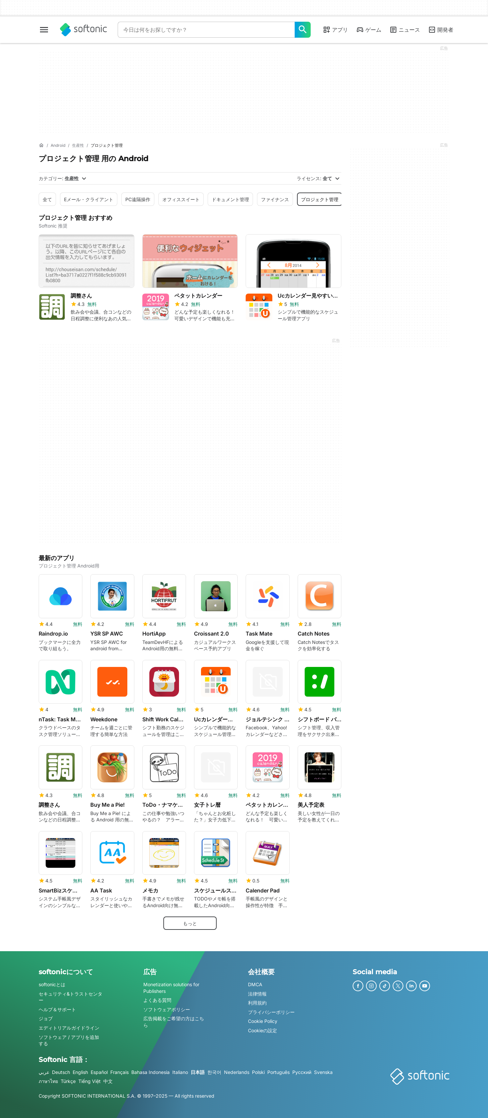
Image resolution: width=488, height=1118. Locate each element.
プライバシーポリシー (271, 1012)
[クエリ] (206, 30)
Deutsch (61, 1072)
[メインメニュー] (44, 29)
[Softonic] (83, 29)
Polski (258, 1072)
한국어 (214, 1072)
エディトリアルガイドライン (69, 1028)
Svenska (323, 1072)
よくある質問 (157, 1000)
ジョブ (46, 1019)
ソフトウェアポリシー (166, 1009)
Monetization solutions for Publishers (171, 988)
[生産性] (78, 145)
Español (99, 1072)
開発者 (440, 30)
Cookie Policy (262, 1021)
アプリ (335, 30)
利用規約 (257, 1003)
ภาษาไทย (48, 1081)
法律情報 (257, 994)
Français (119, 1072)
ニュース (404, 30)
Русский (301, 1072)
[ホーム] (41, 145)
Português (278, 1072)
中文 (108, 1081)
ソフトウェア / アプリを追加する (69, 1040)
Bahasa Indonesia (150, 1072)
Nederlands (236, 1072)
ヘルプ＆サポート (57, 1009)
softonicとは (52, 984)
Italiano (180, 1072)
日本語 (198, 1072)
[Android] (58, 145)
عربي (44, 1072)
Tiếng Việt (89, 1081)
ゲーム (368, 30)
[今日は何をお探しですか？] (303, 30)
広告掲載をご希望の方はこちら (173, 1022)
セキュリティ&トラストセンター (70, 997)
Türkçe (68, 1081)
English (80, 1072)
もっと (190, 923)
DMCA (255, 984)
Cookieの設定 (262, 1030)
